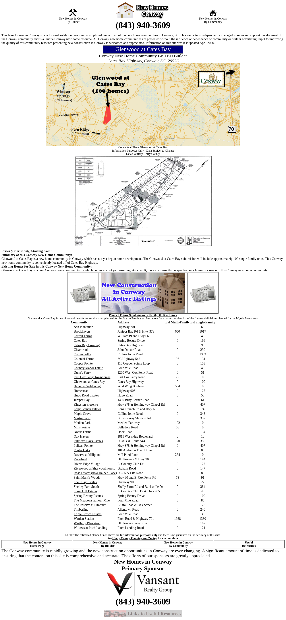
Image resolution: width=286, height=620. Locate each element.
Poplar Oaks (82, 450)
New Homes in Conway (73, 18)
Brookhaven (82, 331)
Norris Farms (82, 432)
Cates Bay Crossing (87, 345)
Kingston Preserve (86, 404)
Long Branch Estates (87, 409)
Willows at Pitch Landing (90, 528)
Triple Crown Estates (87, 514)
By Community (213, 21)
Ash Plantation (83, 327)
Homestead (81, 391)
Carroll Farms (83, 336)
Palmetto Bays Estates (88, 441)
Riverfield (80, 459)
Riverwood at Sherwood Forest (94, 468)
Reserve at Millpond (87, 455)
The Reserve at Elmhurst (90, 505)
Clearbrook (81, 350)
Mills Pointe (82, 427)
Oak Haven (81, 436)
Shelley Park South (86, 487)
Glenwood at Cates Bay (89, 382)
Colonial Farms (84, 359)
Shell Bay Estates (85, 482)
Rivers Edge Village (87, 464)
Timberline (81, 509)
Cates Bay (80, 340)
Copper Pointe (83, 363)
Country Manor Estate (88, 368)
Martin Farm (82, 418)
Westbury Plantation (87, 523)
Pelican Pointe (83, 445)
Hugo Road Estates (86, 395)
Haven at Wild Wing (87, 386)
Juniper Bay (81, 400)
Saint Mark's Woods (87, 477)
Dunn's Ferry (82, 372)
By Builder (73, 21)
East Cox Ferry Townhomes (92, 377)
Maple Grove (82, 413)
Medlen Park (82, 423)
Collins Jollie (82, 354)
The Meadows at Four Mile (92, 500)
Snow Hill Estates (85, 491)
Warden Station (84, 518)
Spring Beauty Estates (88, 496)
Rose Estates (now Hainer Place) (95, 473)
